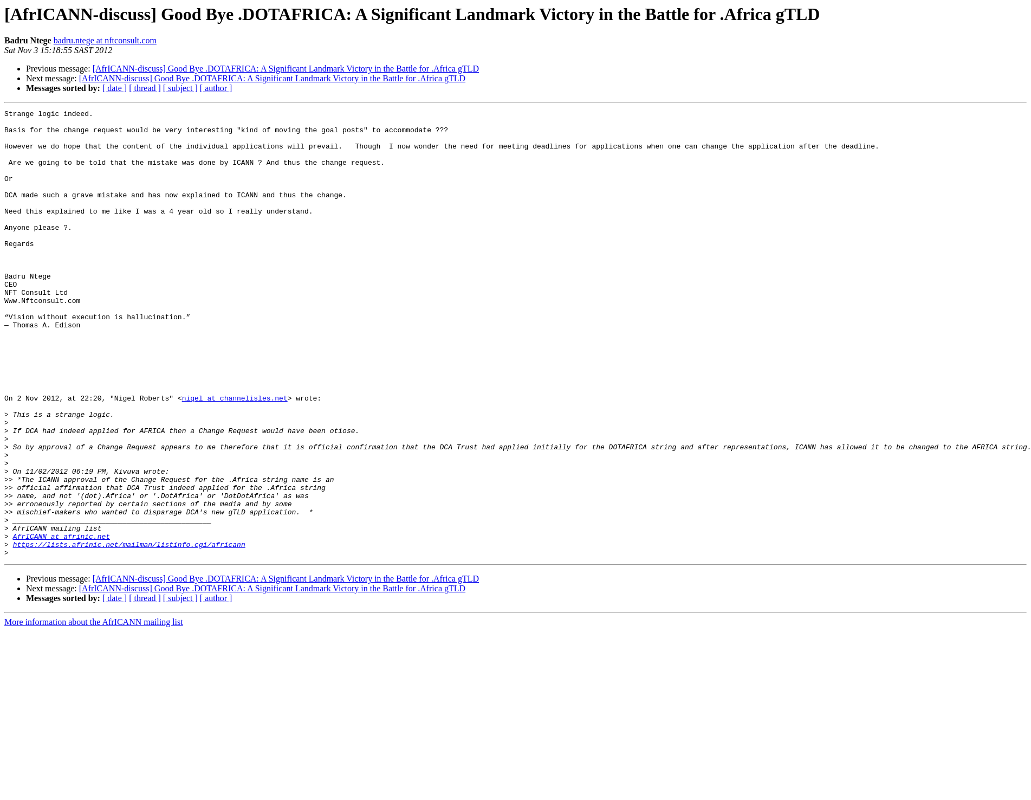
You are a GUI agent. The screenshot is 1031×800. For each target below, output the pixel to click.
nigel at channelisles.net (235, 456)
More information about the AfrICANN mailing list (93, 711)
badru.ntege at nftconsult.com (105, 40)
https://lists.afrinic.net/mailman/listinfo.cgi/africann (129, 632)
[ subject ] (180, 88)
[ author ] (216, 88)
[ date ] (114, 88)
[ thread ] (145, 88)
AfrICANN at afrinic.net (61, 622)
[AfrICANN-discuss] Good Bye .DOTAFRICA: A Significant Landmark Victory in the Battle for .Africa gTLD (286, 68)
